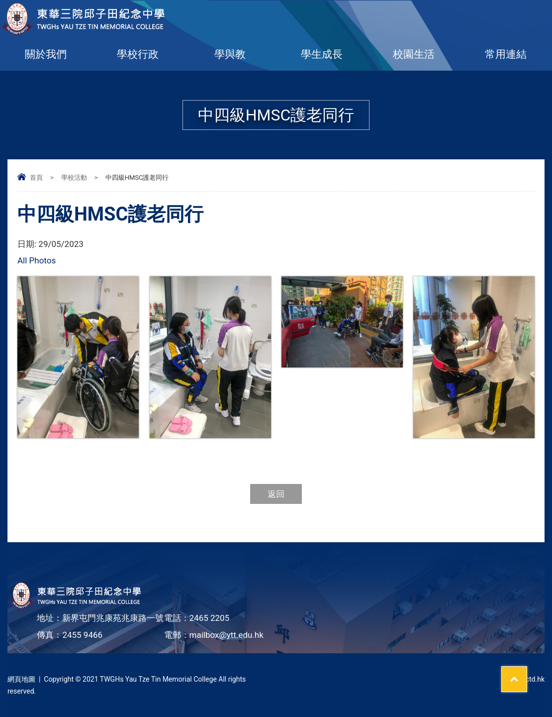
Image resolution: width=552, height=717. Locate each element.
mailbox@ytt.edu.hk (226, 635)
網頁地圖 (21, 679)
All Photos (36, 260)
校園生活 (414, 54)
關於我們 (46, 54)
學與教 (230, 54)
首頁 (36, 177)
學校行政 (138, 54)
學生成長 (322, 54)
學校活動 (74, 177)
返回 (276, 494)
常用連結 (506, 54)
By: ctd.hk (529, 679)
